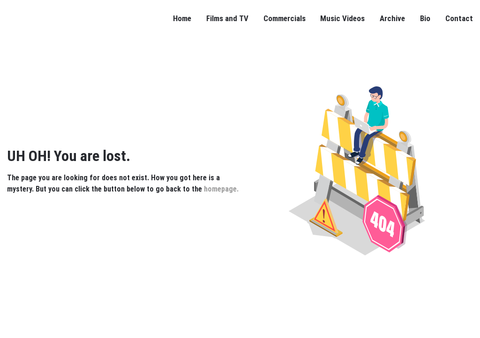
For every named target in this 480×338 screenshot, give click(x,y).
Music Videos (342, 18)
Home (182, 18)
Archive (392, 18)
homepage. (221, 188)
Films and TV (227, 18)
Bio (425, 18)
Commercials (284, 18)
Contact (459, 18)
